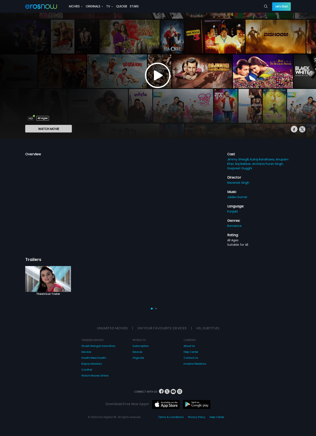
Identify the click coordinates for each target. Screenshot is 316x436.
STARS (134, 6)
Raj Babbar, (243, 164)
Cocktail (86, 369)
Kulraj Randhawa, (263, 159)
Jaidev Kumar (237, 197)
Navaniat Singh (238, 183)
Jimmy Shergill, (238, 159)
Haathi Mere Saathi (93, 358)
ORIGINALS (94, 6)
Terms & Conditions (171, 417)
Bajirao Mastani (91, 364)
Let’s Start (281, 6)
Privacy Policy (196, 417)
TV (109, 6)
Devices (137, 352)
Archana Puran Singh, (268, 164)
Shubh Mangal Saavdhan (98, 346)
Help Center (191, 352)
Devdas (86, 352)
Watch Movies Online (94, 375)
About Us (189, 346)
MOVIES (75, 6)
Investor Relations (195, 364)
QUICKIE (121, 6)
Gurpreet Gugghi (239, 168)
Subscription (140, 346)
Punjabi (232, 211)
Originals (138, 358)
